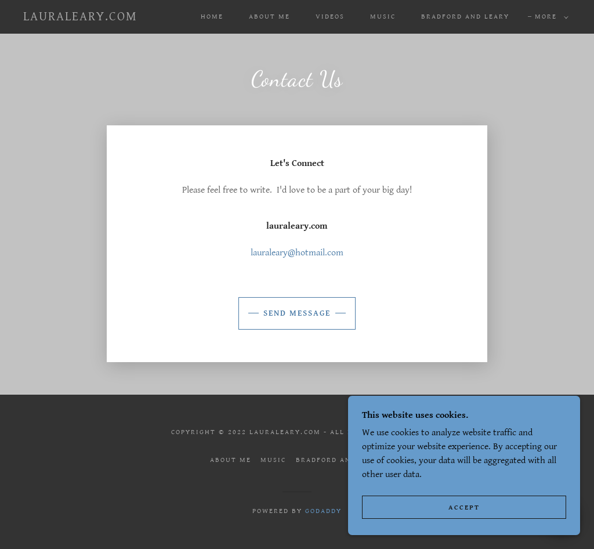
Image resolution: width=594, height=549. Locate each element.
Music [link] (383, 16)
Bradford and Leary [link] (465, 16)
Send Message (297, 313)
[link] (80, 17)
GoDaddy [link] (323, 511)
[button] (549, 17)
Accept (464, 507)
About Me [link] (269, 16)
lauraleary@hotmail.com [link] (297, 252)
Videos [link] (330, 16)
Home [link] (212, 16)
